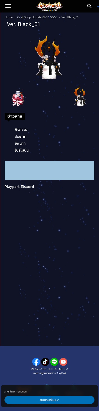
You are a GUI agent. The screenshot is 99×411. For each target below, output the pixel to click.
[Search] (91, 6)
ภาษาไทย (9, 391)
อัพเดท (20, 143)
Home (9, 17)
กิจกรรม (21, 129)
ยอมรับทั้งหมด (49, 400)
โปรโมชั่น (22, 150)
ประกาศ (20, 136)
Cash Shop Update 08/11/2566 (37, 17)
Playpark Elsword (19, 186)
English (22, 391)
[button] (7, 6)
